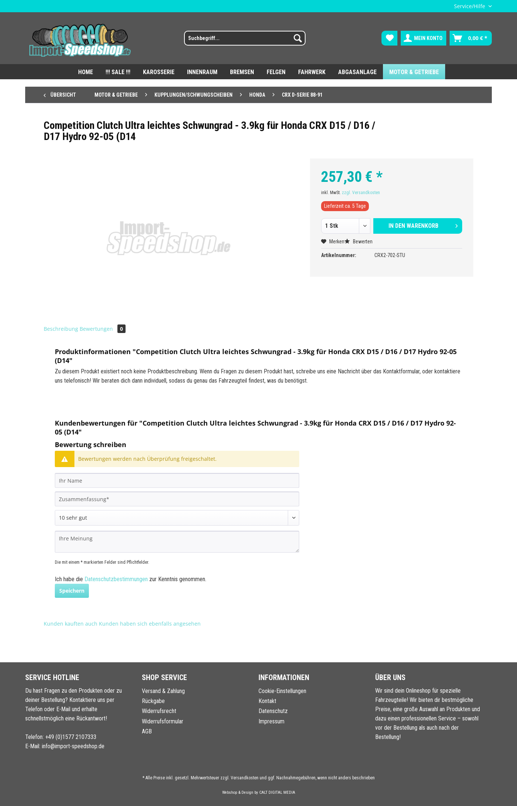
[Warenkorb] (471, 38)
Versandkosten (244, 777)
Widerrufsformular (162, 721)
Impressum (271, 721)
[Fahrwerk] (312, 71)
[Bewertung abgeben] (177, 518)
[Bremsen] (242, 71)
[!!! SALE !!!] (118, 71)
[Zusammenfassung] (177, 499)
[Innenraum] (202, 71)
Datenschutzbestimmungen (116, 579)
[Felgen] (276, 71)
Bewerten (358, 241)
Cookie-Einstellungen (282, 691)
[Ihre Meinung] (177, 542)
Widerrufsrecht (159, 711)
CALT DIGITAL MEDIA (277, 792)
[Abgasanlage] (357, 71)
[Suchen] (298, 38)
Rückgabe (153, 701)
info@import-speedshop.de (73, 746)
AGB (147, 731)
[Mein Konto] (423, 38)
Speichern (71, 590)
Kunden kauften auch (70, 623)
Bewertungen (103, 328)
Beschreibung (61, 328)
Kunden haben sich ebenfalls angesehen (150, 623)
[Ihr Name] (177, 480)
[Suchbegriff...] (245, 38)
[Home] (85, 71)
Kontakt (267, 701)
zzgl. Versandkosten (361, 192)
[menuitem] (240, 41)
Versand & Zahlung (163, 691)
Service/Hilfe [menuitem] (470, 6)
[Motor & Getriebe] (414, 71)
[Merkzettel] (389, 38)
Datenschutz (273, 711)
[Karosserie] (159, 71)
